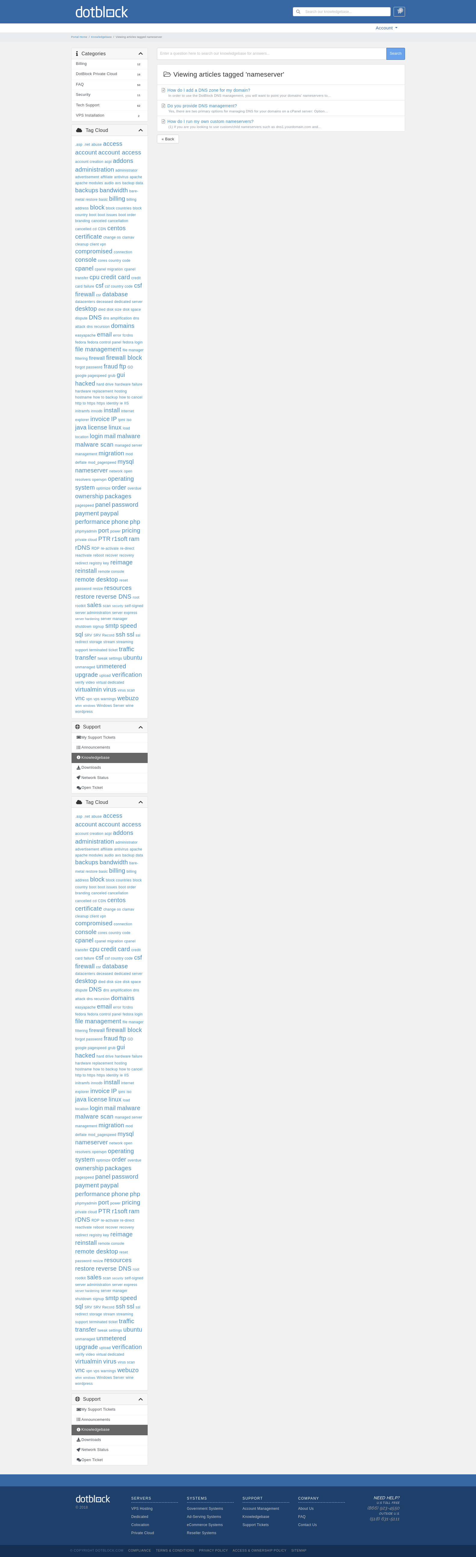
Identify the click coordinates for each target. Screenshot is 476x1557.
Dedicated (140, 1517)
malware (128, 436)
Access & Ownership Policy (260, 1550)
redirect (81, 563)
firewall (97, 358)
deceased (105, 302)
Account (385, 27)
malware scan (94, 444)
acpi (108, 162)
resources (118, 588)
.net (87, 144)
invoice (100, 419)
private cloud (86, 540)
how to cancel (131, 397)
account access (119, 152)
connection (123, 252)
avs (118, 183)
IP (114, 419)
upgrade (86, 674)
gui (121, 374)
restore (85, 596)
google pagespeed (90, 376)
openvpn (99, 480)
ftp (122, 366)
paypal (109, 513)
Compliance (139, 1550)
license (97, 427)
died (102, 309)
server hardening (87, 619)
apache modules (89, 183)
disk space (132, 309)
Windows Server (110, 706)
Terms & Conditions (175, 1550)
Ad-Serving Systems (204, 1517)
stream (109, 642)
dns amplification (117, 318)
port (103, 530)
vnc (80, 698)
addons (123, 160)
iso (129, 420)
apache (136, 177)
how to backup (105, 397)
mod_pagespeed (102, 462)
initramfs (82, 411)
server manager (114, 619)
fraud (111, 366)
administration (94, 169)
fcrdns (128, 335)
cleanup (82, 244)
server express (124, 613)
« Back (168, 139)
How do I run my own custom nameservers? (281, 124)
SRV (88, 635)
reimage (121, 562)
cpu (95, 277)
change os (112, 237)
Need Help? (377, 1508)
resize (98, 589)
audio (109, 183)
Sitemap (299, 1550)
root (136, 597)
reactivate (83, 555)
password (125, 504)
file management (98, 349)
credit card (115, 277)
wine (130, 706)
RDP (96, 548)
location (81, 437)
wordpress (84, 712)
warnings (108, 699)
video (90, 682)
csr (98, 295)
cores (102, 260)
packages (118, 496)
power (115, 531)
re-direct (127, 548)
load (126, 428)
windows (89, 705)
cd (95, 229)
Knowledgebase (101, 36)
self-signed (134, 606)
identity (112, 403)
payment (87, 513)
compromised (93, 251)
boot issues (107, 215)
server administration (93, 613)
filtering (81, 358)
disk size (114, 309)
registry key (99, 563)
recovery (126, 555)
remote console (111, 571)
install (112, 410)
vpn (89, 699)
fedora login (133, 342)
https (101, 403)
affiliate (106, 177)
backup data (132, 183)
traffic (126, 649)
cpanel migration (109, 269)
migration (111, 453)
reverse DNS (113, 596)
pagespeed (84, 505)
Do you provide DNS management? (281, 108)
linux (115, 427)
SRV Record (104, 635)
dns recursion (98, 327)
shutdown (83, 626)
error (117, 335)
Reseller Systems (202, 1533)
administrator (126, 170)
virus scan (126, 690)
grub (111, 376)
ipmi (121, 420)
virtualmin (88, 689)
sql (79, 634)
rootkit (80, 606)
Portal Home (79, 36)
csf (100, 285)
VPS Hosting (142, 1509)
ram (134, 539)
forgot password (89, 367)
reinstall (86, 570)
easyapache (85, 335)
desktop (86, 308)
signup (98, 626)
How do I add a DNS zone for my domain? (281, 93)
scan (107, 606)
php (135, 521)
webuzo (128, 698)
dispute (81, 318)
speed (128, 625)
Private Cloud (142, 1533)
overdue (134, 488)
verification (127, 674)
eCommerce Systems (205, 1525)
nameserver (91, 470)
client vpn (98, 244)
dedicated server (128, 302)
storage (95, 642)
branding (82, 221)
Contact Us (307, 1525)
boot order (127, 215)
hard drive (105, 384)
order (119, 487)
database (115, 294)
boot (93, 215)
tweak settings (110, 658)
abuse (96, 144)
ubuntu (132, 657)
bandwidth (114, 190)
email (104, 334)
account (86, 152)
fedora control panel (104, 342)
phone (119, 521)
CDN (102, 229)
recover (111, 555)
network (115, 471)
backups (86, 190)
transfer (86, 657)
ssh (120, 634)
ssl (130, 634)
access (112, 143)
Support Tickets (256, 1525)
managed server (129, 445)
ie (121, 403)
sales (94, 605)
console (86, 259)
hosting (121, 391)
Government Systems (205, 1509)
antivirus (121, 177)
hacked (85, 383)
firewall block (124, 357)
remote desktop (96, 579)
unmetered (111, 666)
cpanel (84, 268)
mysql (126, 461)
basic (103, 199)
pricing (131, 530)
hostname (83, 397)
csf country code (119, 286)
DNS (95, 317)
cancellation (118, 221)
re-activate (110, 548)
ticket (113, 650)
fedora (80, 342)
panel (103, 504)
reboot (98, 555)
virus (109, 689)
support (81, 650)
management (86, 454)
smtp (112, 625)
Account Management (261, 1509)
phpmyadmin (86, 531)
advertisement (87, 177)
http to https (85, 403)
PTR (104, 539)
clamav (128, 237)
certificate (88, 236)
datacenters (85, 302)
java (81, 427)
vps (97, 699)
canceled (99, 221)
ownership (89, 496)
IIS (126, 403)
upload (105, 675)
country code (120, 260)
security (117, 606)
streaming (124, 642)
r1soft (119, 539)
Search (396, 53)
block (97, 207)
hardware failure (129, 384)
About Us (306, 1509)
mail (110, 436)
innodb (97, 411)
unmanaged (85, 667)
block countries (118, 208)
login (96, 436)
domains (122, 325)
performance (92, 521)
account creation (89, 162)
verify (79, 682)
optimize (103, 488)
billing (117, 198)
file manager (132, 350)
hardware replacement (94, 391)
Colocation (140, 1525)
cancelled (83, 229)
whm (78, 705)
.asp (78, 144)
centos (116, 228)
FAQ (302, 1517)
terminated (98, 650)
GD (130, 367)
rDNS (82, 547)
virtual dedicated (110, 682)
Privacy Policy (213, 1550)
